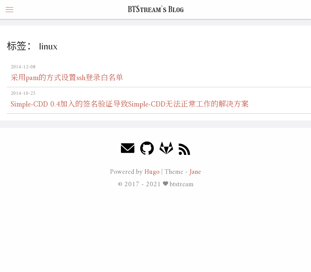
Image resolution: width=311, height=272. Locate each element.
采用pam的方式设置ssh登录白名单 (67, 78)
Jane (195, 172)
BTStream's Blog (156, 9)
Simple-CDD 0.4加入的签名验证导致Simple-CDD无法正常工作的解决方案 (130, 104)
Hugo (151, 172)
